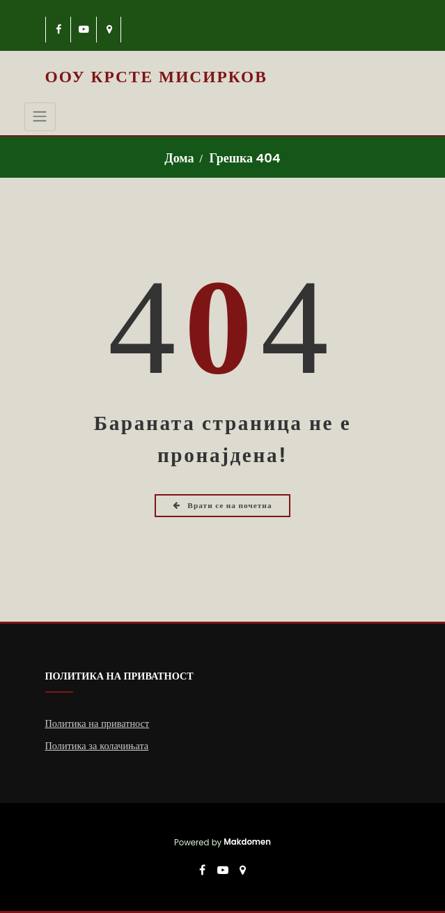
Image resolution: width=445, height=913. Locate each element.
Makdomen (247, 841)
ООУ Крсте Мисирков (156, 77)
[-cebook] (59, 30)
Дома (179, 158)
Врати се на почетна (222, 505)
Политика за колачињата (97, 746)
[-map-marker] (110, 30)
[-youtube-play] (84, 30)
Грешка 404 (244, 158)
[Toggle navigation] (40, 116)
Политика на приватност (97, 723)
